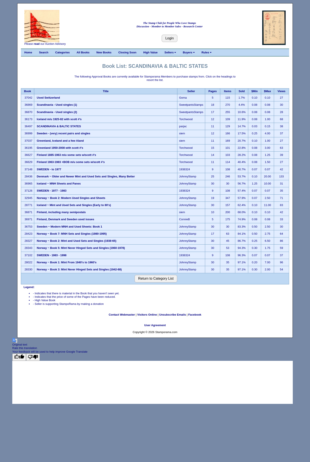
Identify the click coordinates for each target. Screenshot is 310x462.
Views (281, 91)
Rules (206, 52)
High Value (150, 52)
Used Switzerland (48, 97)
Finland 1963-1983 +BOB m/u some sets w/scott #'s (71, 162)
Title (106, 91)
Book (27, 91)
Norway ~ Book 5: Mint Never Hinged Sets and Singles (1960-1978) (81, 248)
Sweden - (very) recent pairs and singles (63, 133)
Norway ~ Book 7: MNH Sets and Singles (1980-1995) (72, 233)
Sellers (170, 52)
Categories (62, 52)
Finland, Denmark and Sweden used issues (65, 219)
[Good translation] (19, 357)
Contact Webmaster (122, 314)
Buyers (189, 52)
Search (43, 52)
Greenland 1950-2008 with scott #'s (60, 147)
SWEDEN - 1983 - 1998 (52, 255)
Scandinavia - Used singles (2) (57, 112)
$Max (267, 91)
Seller (191, 91)
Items (227, 91)
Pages (212, 91)
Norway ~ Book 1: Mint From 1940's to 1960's (66, 262)
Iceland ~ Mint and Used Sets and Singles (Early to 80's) (74, 205)
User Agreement (155, 325)
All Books (83, 52)
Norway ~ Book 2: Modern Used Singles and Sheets (71, 198)
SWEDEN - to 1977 (49, 169)
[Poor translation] (33, 357)
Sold (242, 91)
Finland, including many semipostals (61, 212)
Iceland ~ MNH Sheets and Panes (59, 183)
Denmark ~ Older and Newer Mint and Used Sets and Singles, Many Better (86, 176)
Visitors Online (147, 314)
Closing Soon (127, 52)
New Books (104, 52)
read (36, 43)
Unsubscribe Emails (172, 314)
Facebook (194, 314)
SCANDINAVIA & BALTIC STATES (59, 126)
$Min (254, 91)
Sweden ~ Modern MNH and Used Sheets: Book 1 (69, 226)
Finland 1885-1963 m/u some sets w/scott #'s (66, 155)
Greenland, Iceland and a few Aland (60, 140)
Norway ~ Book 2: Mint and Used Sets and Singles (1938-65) (76, 240)
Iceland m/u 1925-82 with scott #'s (59, 119)
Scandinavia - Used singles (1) (57, 104)
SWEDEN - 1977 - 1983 (52, 190)
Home (28, 52)
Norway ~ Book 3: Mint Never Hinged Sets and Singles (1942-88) (79, 269)
